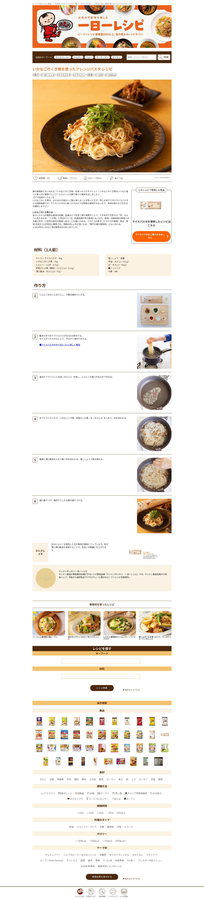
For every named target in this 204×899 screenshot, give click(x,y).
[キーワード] (101, 661)
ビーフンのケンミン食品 (41, 3)
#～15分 (99, 74)
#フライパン (79, 74)
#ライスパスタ (64, 74)
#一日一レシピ (48, 74)
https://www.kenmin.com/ (149, 558)
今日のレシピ (60, 3)
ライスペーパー (63, 57)
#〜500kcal (110, 74)
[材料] (101, 676)
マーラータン (102, 57)
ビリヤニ (117, 57)
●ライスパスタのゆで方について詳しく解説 (59, 344)
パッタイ (78, 57)
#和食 (90, 74)
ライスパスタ (86, 3)
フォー (89, 57)
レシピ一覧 (72, 3)
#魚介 (36, 74)
